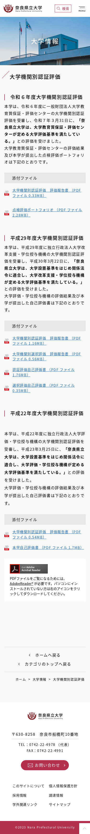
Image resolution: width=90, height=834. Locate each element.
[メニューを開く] (82, 8)
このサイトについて (28, 785)
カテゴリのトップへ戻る (48, 664)
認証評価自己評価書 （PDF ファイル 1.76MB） (43, 372)
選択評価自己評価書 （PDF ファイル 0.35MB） (43, 388)
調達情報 (56, 795)
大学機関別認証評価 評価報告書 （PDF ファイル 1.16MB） (46, 341)
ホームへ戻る (48, 655)
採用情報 (19, 795)
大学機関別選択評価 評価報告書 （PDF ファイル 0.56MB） (46, 356)
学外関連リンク (24, 804)
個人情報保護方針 (63, 785)
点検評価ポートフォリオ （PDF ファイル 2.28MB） (47, 212)
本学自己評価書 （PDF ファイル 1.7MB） (48, 547)
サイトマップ (59, 804)
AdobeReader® (21, 583)
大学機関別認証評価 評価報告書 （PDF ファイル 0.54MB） (46, 534)
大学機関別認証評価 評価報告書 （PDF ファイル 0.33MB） (46, 193)
